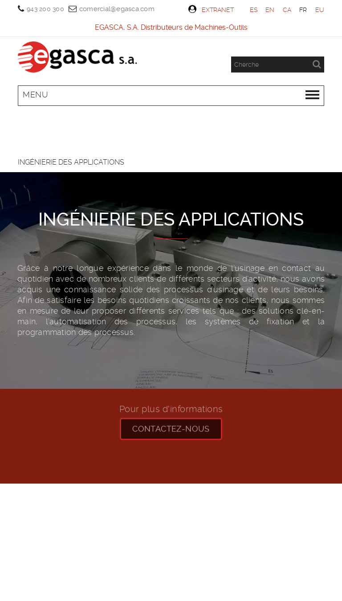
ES (254, 9)
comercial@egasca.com (117, 9)
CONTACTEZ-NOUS (171, 423)
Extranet (211, 9)
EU (320, 9)
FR (303, 9)
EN (270, 9)
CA (287, 9)
